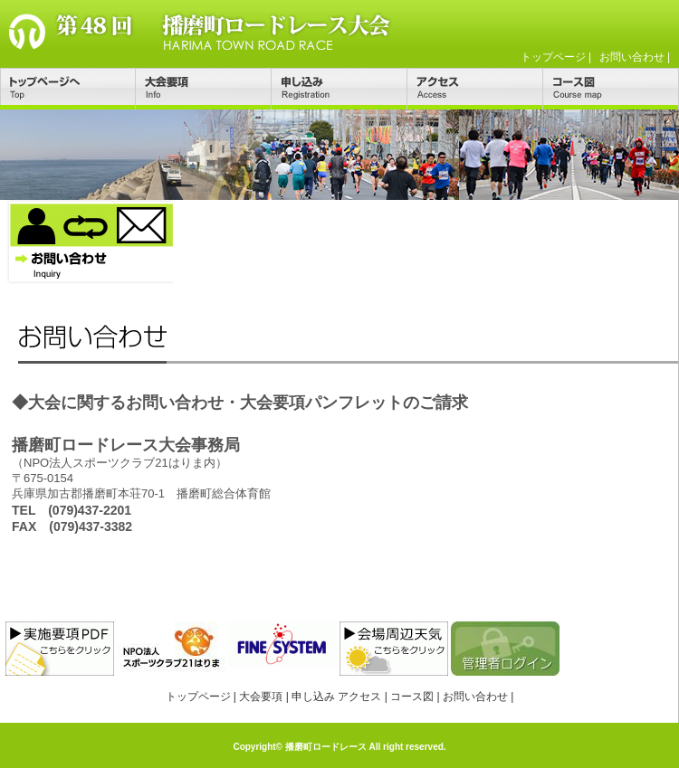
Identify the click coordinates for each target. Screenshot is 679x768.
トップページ (553, 57)
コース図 (611, 88)
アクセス (475, 88)
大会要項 (204, 88)
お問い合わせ (632, 57)
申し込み (339, 88)
